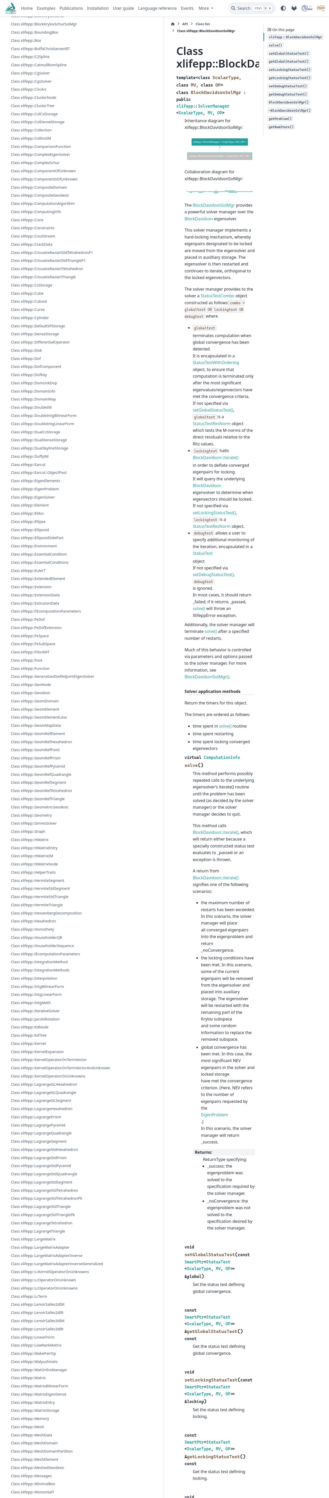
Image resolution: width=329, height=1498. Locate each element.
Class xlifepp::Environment (34, 625)
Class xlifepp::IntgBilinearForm (37, 1096)
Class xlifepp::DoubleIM (31, 486)
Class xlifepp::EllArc (27, 592)
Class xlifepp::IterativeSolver (35, 1120)
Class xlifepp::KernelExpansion (37, 1161)
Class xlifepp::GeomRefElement (38, 831)
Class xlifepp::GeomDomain (35, 798)
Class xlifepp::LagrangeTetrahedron (41, 1363)
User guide (123, 8)
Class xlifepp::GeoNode (31, 782)
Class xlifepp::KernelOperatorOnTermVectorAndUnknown (44, 1190)
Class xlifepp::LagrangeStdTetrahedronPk (41, 1335)
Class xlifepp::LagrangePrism (36, 1251)
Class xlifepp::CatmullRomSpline (38, 119)
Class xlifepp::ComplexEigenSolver (40, 209)
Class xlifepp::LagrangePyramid (38, 1259)
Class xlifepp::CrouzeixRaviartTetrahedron (42, 344)
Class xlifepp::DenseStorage (35, 413)
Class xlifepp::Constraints (32, 282)
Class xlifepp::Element (30, 584)
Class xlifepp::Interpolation (34, 1088)
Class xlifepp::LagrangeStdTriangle (41, 1346)
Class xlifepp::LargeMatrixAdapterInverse (41, 1398)
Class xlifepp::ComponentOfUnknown (43, 225)
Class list (121, 24)
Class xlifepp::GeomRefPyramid (38, 863)
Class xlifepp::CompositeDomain (39, 242)
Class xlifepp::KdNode (29, 1136)
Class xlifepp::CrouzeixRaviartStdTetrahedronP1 (44, 313)
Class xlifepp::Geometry (31, 912)
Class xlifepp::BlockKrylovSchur (37, 70)
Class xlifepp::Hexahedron (33, 1024)
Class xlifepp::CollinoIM (31, 193)
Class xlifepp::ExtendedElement (38, 657)
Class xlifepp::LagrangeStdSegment (41, 1316)
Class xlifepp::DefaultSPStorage (38, 405)
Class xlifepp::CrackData (31, 299)
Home (27, 8)
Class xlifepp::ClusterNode (33, 152)
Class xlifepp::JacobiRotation (35, 1128)
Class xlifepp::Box (26, 95)
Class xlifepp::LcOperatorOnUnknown (43, 1450)
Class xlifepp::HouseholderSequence (42, 1049)
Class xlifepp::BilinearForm (34, 32)
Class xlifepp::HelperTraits (33, 969)
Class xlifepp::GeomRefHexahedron (41, 839)
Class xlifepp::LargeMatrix (33, 1379)
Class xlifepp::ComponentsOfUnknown (44, 234)
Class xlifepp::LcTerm (29, 1467)
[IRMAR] (321, 8)
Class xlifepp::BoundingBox (34, 87)
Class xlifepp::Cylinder (30, 397)
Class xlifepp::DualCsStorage (35, 511)
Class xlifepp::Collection (31, 185)
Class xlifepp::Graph (28, 929)
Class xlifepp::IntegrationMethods (40, 1079)
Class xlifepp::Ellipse (28, 600)
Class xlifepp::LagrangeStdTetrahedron (44, 1324)
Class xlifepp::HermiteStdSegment (40, 986)
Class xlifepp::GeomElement (35, 806)
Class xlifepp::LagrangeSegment (39, 1275)
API (103, 24)
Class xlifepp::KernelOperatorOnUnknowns (43, 1207)
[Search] (252, 8)
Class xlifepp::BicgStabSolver (35, 24)
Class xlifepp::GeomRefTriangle (38, 896)
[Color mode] (283, 8)
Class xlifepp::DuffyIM (30, 535)
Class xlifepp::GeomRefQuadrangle (41, 872)
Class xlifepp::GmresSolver (34, 921)
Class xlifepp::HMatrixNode (34, 961)
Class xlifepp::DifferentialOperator (40, 421)
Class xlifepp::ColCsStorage (34, 168)
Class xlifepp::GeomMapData (36, 822)
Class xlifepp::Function (30, 753)
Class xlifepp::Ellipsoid (30, 609)
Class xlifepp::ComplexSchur (35, 217)
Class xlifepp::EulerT (28, 649)
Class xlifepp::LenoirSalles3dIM (37, 1491)
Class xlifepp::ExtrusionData (35, 682)
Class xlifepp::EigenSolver (33, 576)
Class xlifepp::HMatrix (29, 937)
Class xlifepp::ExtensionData (35, 674)
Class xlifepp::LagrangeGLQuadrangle (43, 1226)
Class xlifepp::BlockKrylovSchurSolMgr (44, 79)
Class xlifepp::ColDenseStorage (37, 176)
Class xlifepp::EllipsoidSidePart (37, 617)
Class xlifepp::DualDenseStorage (39, 519)
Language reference (157, 8)
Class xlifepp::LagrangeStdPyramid (41, 1299)
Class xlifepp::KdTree (29, 1145)
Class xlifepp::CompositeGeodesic (40, 250)
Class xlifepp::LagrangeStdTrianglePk (43, 1355)
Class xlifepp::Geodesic (30, 790)
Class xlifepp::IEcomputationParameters (40, 1060)
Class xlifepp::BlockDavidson (35, 54)
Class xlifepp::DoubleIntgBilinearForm (44, 494)
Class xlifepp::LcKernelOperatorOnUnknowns (44, 1436)
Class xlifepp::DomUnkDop (34, 462)
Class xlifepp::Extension (31, 666)
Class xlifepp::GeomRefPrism (35, 855)
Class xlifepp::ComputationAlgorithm (43, 258)
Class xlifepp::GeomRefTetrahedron (41, 888)
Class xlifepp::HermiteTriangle (37, 1002)
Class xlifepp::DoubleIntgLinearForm (42, 503)
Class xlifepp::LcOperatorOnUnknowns (44, 1458)
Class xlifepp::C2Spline (30, 111)
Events (187, 8)
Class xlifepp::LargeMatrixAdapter (40, 1387)
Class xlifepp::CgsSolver (31, 135)
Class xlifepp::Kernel (28, 1153)
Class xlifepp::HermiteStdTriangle (39, 994)
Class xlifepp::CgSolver (30, 128)
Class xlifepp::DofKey (29, 454)
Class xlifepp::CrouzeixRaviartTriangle (43, 356)
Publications (71, 8)
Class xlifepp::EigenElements (35, 560)
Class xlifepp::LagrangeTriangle (38, 1371)
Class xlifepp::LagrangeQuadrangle (41, 1267)
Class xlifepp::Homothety (32, 1033)
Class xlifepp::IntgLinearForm (36, 1104)
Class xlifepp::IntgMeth (31, 1112)
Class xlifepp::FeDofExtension (36, 713)
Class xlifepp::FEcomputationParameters (41, 693)
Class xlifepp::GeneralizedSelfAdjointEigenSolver (44, 768)
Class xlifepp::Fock (26, 745)
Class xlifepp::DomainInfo (33, 470)
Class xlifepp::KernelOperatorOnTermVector (44, 1172)
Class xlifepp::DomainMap (33, 478)
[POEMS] (307, 8)
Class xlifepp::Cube (27, 372)
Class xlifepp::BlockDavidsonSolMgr (43, 62)
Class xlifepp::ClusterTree (32, 160)
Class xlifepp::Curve (27, 388)
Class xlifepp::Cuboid (29, 380)
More (204, 8)
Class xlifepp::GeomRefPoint (35, 847)
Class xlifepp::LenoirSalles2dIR (37, 1483)
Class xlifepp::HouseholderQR (36, 1041)
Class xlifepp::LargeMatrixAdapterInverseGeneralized (44, 1416)
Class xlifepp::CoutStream (33, 291)
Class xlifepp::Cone (27, 274)
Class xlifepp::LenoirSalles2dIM (37, 1475)
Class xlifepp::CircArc (29, 144)
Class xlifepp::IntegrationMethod (39, 1071)
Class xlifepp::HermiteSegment (37, 978)
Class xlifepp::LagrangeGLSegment (41, 1234)
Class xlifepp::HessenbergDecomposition (41, 1013)
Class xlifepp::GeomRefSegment (38, 880)
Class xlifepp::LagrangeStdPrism (39, 1292)
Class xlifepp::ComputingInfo (36, 266)
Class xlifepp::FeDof (28, 704)
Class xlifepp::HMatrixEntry (34, 945)
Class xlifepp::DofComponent (36, 445)
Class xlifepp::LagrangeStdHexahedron (44, 1283)
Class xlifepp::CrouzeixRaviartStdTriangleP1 (43, 330)
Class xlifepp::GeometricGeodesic (39, 904)
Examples (46, 8)
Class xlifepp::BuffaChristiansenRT (40, 103)
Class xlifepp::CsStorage (31, 364)
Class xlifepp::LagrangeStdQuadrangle (44, 1308)
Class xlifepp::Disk (26, 429)
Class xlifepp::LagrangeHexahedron (41, 1243)
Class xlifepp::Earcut (28, 543)
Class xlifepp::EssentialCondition (39, 633)
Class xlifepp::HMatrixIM (32, 953)
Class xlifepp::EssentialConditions (39, 641)
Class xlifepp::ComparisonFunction (41, 201)
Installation (98, 8)
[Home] (91, 24)
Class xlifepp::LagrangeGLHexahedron (44, 1218)
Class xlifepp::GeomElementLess (39, 815)
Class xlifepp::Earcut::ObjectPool (38, 551)
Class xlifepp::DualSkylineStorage (39, 527)
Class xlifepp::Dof (26, 437)
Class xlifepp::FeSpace (30, 721)
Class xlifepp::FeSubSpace (33, 729)
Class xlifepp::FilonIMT (30, 737)
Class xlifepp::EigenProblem (35, 568)
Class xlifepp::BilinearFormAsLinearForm (41, 43)
